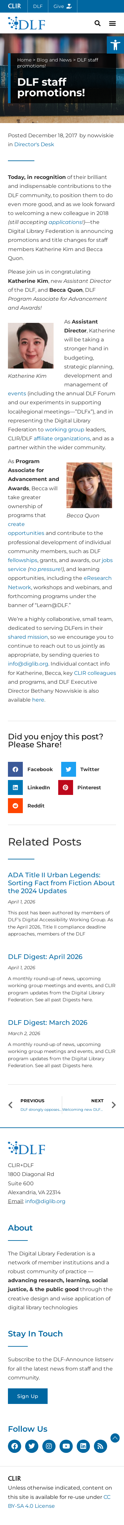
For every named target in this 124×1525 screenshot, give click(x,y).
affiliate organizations (62, 438)
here (38, 700)
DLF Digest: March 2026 (47, 1022)
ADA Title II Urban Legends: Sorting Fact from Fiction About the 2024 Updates (61, 883)
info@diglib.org (28, 664)
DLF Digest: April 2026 (45, 957)
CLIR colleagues (95, 673)
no (32, 569)
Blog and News (54, 60)
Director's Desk (34, 144)
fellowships (22, 560)
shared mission (28, 637)
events (17, 393)
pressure (49, 569)
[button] (115, 45)
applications (65, 222)
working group (64, 429)
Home (24, 60)
